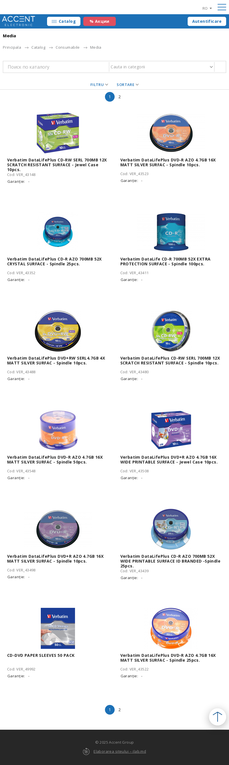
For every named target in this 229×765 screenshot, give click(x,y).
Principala (12, 47)
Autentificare (207, 21)
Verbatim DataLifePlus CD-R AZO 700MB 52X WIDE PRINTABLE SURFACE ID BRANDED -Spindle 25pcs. (170, 561)
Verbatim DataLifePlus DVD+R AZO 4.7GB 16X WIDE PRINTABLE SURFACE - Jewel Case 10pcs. (169, 459)
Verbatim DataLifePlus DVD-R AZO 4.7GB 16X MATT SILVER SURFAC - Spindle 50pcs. (55, 459)
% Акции (100, 21)
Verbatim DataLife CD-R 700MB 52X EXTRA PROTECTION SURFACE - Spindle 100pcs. (165, 261)
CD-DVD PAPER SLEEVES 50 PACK (41, 655)
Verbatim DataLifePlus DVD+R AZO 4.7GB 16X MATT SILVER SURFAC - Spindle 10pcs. (55, 558)
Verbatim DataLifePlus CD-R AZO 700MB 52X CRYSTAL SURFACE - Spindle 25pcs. (54, 261)
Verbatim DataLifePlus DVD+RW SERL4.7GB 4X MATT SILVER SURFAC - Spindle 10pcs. (56, 360)
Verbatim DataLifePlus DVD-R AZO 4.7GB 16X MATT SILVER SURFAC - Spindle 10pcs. (168, 162)
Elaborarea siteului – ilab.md (120, 751)
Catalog (67, 21)
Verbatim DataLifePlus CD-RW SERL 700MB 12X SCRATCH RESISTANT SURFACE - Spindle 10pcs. (170, 360)
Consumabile (68, 47)
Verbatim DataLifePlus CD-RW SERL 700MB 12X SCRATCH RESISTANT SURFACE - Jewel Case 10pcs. (57, 164)
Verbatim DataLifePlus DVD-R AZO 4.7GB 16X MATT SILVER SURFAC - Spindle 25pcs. (168, 658)
